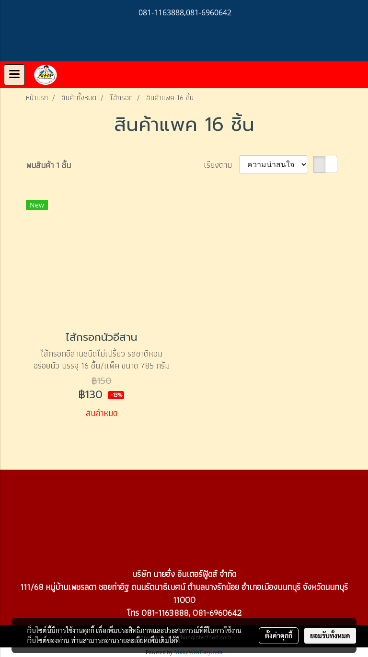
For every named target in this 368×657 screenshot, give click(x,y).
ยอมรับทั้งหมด (330, 635)
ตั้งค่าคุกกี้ (278, 635)
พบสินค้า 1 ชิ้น (48, 165)
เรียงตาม (221, 164)
